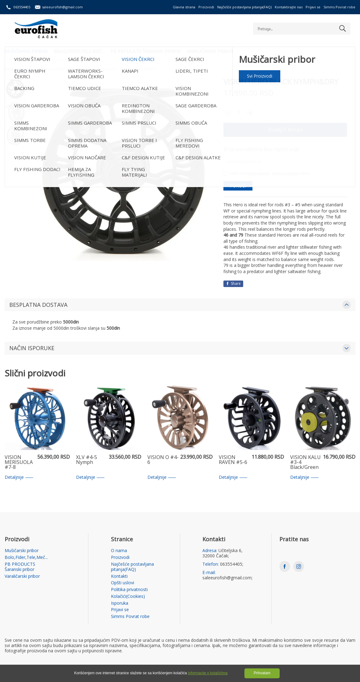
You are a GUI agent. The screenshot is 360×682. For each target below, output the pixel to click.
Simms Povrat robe (339, 7)
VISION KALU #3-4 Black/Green (305, 462)
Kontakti (119, 576)
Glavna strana (184, 7)
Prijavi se (313, 7)
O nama (119, 550)
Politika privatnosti (129, 589)
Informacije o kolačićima (207, 673)
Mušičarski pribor (26, 51)
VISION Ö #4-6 (163, 460)
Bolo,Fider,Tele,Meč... (79, 51)
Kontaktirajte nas (289, 7)
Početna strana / (19, 69)
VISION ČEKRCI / (81, 69)
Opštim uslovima (258, 173)
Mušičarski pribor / (50, 69)
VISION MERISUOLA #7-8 (19, 462)
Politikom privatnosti (285, 173)
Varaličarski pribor (210, 51)
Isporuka (119, 603)
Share (233, 283)
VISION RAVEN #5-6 (233, 460)
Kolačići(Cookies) (128, 596)
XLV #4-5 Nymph (86, 460)
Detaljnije (19, 477)
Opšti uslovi (122, 582)
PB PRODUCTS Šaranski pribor (145, 51)
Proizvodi (206, 7)
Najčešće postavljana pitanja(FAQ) (244, 7)
